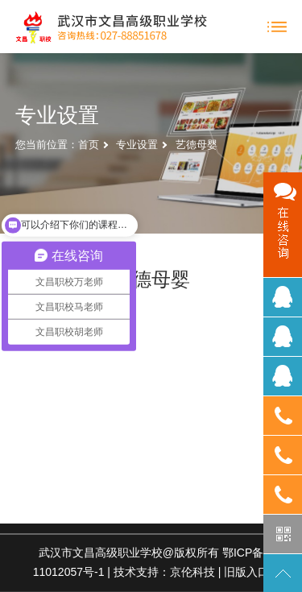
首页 (88, 145)
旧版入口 (246, 571)
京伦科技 (192, 571)
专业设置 (137, 145)
